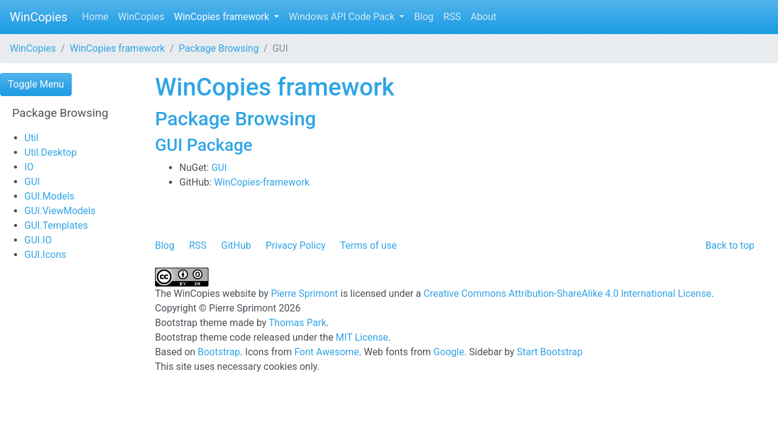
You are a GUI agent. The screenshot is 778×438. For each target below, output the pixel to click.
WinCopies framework (223, 17)
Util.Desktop (50, 152)
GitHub (236, 245)
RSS (452, 17)
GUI (32, 181)
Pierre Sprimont (305, 293)
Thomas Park (297, 322)
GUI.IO (38, 240)
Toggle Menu (36, 84)
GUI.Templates (56, 225)
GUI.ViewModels (59, 211)
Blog (423, 17)
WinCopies (38, 17)
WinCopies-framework (261, 182)
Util (31, 138)
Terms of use (368, 245)
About (483, 17)
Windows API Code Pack (343, 17)
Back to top (730, 245)
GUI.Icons (45, 254)
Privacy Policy (296, 245)
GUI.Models (49, 196)
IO (28, 167)
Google (448, 352)
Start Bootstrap (549, 352)
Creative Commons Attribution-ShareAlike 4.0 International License (567, 293)
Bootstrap (219, 352)
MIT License (362, 337)
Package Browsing (219, 48)
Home (95, 17)
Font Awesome (326, 352)
